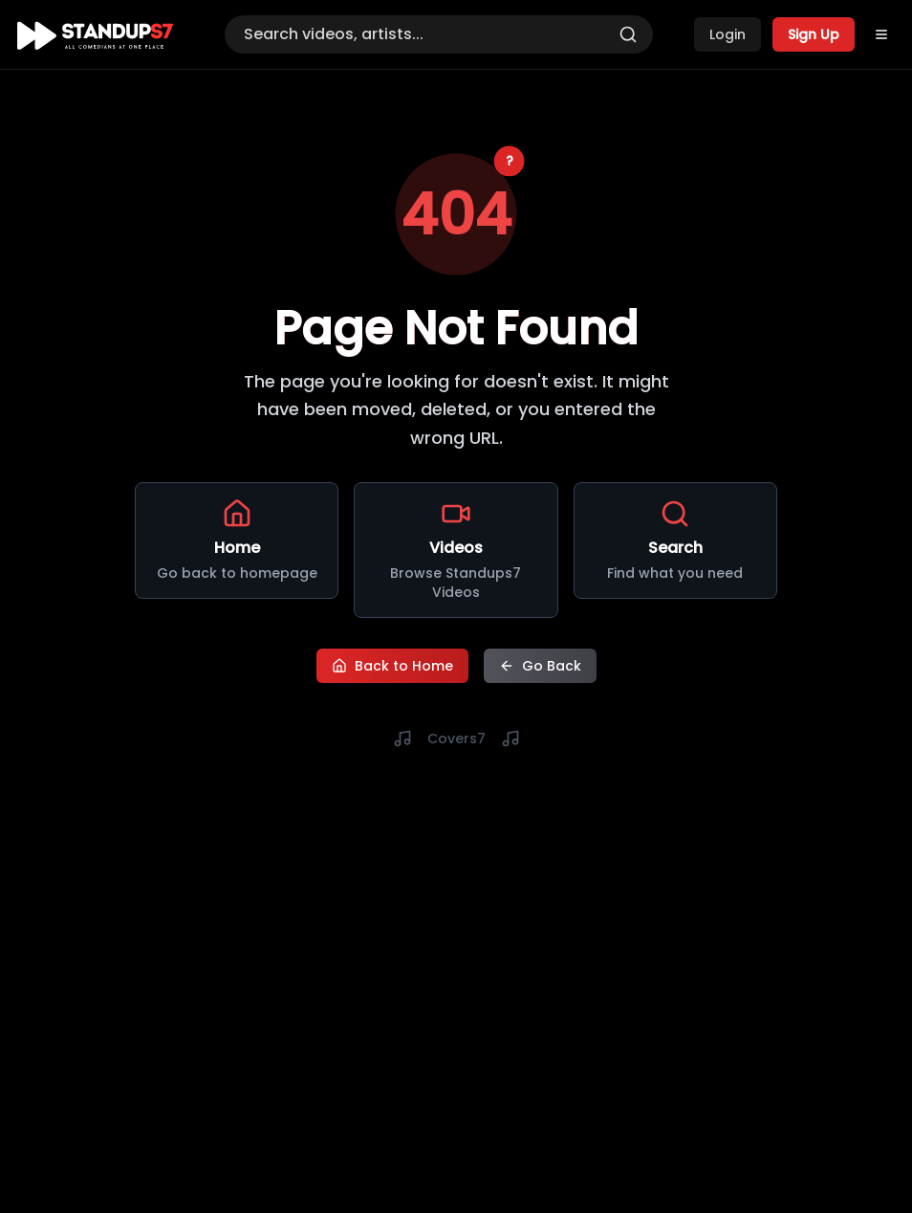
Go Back (540, 665)
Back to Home (392, 665)
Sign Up (813, 34)
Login (727, 34)
